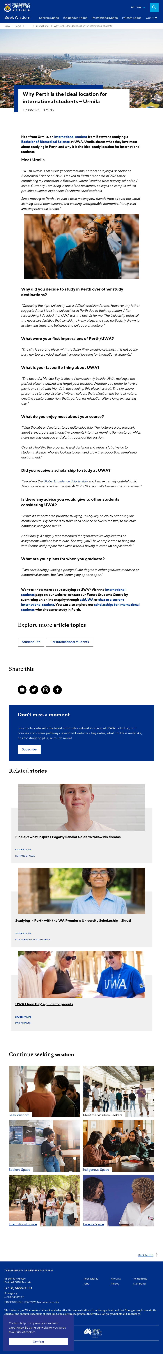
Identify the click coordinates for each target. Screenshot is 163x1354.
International (42, 26)
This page (9, 1347)
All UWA (136, 7)
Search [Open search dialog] (154, 7)
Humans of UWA (25, 855)
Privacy (115, 1283)
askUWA (86, 599)
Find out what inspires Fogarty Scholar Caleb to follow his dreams (68, 837)
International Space (105, 17)
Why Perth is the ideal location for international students (83, 26)
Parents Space (131, 17)
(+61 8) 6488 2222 (14, 1297)
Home (18, 26)
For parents (23, 1023)
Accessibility (91, 1278)
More (156, 17)
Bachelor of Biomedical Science (45, 142)
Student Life (23, 849)
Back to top (145, 1255)
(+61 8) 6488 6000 (18, 1288)
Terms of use (140, 1278)
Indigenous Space (75, 17)
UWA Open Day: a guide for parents (44, 1004)
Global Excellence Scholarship (65, 481)
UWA (7, 26)
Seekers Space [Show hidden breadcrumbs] (28, 26)
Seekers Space (49, 17)
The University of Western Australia (28, 1270)
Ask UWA (116, 1278)
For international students (32, 939)
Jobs (86, 1283)
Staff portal (139, 1283)
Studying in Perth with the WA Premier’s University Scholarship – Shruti (73, 920)
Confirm (38, 1342)
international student (70, 137)
